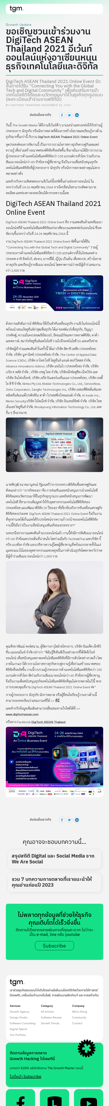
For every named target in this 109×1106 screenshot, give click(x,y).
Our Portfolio (18, 1034)
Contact (77, 1023)
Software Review (51, 1017)
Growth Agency (19, 1011)
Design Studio (19, 1017)
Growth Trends (50, 1023)
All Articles (47, 1011)
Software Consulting (22, 1023)
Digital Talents (18, 1029)
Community (79, 1017)
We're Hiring (79, 1011)
